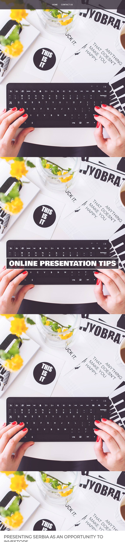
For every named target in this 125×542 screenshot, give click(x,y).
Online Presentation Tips (62, 263)
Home (55, 5)
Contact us (67, 5)
